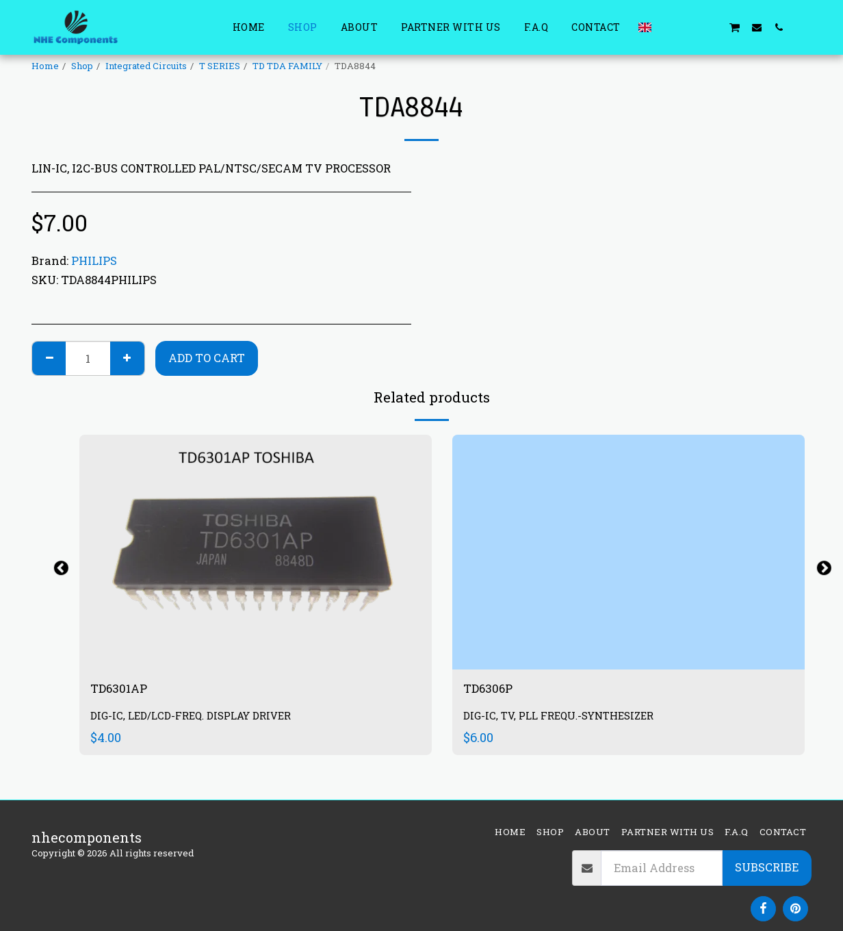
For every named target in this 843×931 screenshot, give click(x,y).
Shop (82, 66)
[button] (668, 27)
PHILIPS (94, 260)
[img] (255, 552)
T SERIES (219, 66)
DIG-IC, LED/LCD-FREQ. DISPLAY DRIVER (198, 718)
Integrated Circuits (146, 66)
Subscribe (767, 867)
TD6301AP (124, 690)
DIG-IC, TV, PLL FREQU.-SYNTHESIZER (565, 718)
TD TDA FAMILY (287, 66)
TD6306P (493, 690)
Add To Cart (206, 357)
